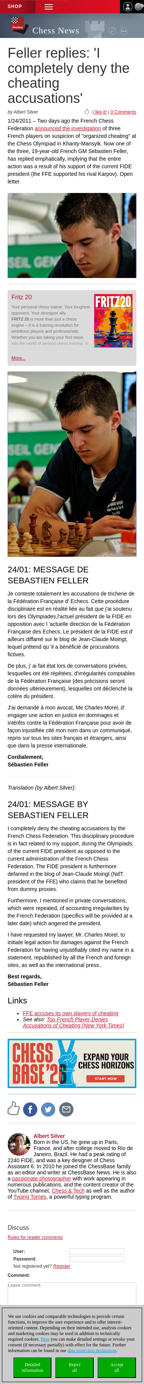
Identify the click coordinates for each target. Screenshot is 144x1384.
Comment (18, 1275)
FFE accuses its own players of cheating (70, 1013)
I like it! (100, 112)
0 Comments (123, 112)
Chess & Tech (68, 1191)
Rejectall (74, 1367)
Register (61, 1266)
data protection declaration (91, 1350)
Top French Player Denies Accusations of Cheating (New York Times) (73, 1022)
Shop (15, 6)
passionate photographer (41, 1178)
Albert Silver (49, 1136)
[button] (48, 6)
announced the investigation (68, 128)
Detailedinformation (32, 1367)
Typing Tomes (29, 1197)
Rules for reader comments (35, 1237)
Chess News (55, 30)
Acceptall (116, 1367)
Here (45, 1339)
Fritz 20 (21, 297)
